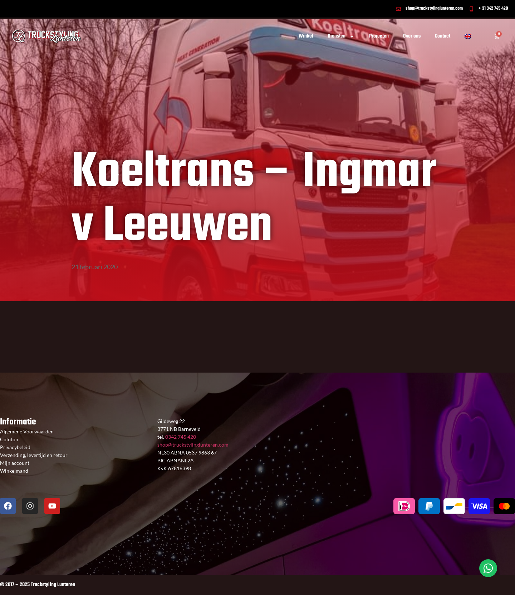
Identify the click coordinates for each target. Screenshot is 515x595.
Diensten (341, 36)
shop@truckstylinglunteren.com (193, 445)
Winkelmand (14, 471)
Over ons (412, 36)
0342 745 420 (180, 437)
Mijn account (14, 463)
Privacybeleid (15, 447)
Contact (442, 36)
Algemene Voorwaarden (27, 431)
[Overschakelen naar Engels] (467, 36)
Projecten (379, 36)
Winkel (306, 36)
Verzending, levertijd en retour (34, 455)
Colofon (9, 439)
